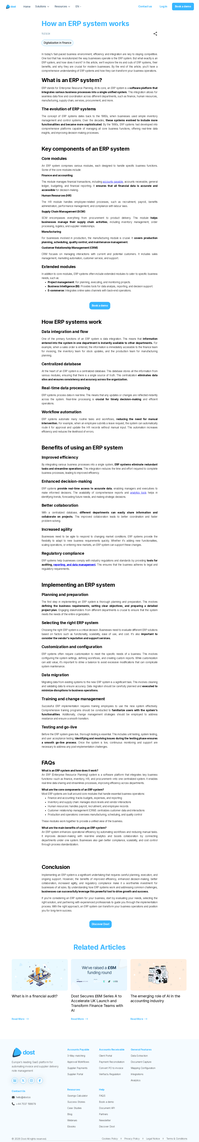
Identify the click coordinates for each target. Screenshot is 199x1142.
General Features (141, 1049)
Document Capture (141, 1061)
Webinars (72, 1120)
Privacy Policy (132, 1138)
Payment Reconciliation (111, 1061)
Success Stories (76, 1101)
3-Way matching (76, 1055)
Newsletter (105, 1120)
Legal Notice (153, 1138)
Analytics (135, 1080)
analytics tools (138, 492)
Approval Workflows (78, 1061)
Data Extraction (139, 1055)
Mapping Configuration (143, 1068)
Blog (69, 1114)
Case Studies (74, 1108)
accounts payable (113, 181)
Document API (107, 1108)
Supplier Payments (77, 1068)
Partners (103, 1114)
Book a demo (106, 1101)
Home (26, 6)
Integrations (137, 1074)
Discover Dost (100, 924)
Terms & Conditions (176, 1138)
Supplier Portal (75, 1074)
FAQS (102, 1095)
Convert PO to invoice (111, 1068)
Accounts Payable (78, 1049)
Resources (73, 1089)
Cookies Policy (110, 1138)
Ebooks (71, 1126)
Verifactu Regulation (110, 1074)
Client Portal (105, 1055)
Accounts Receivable (111, 1049)
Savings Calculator (77, 1095)
